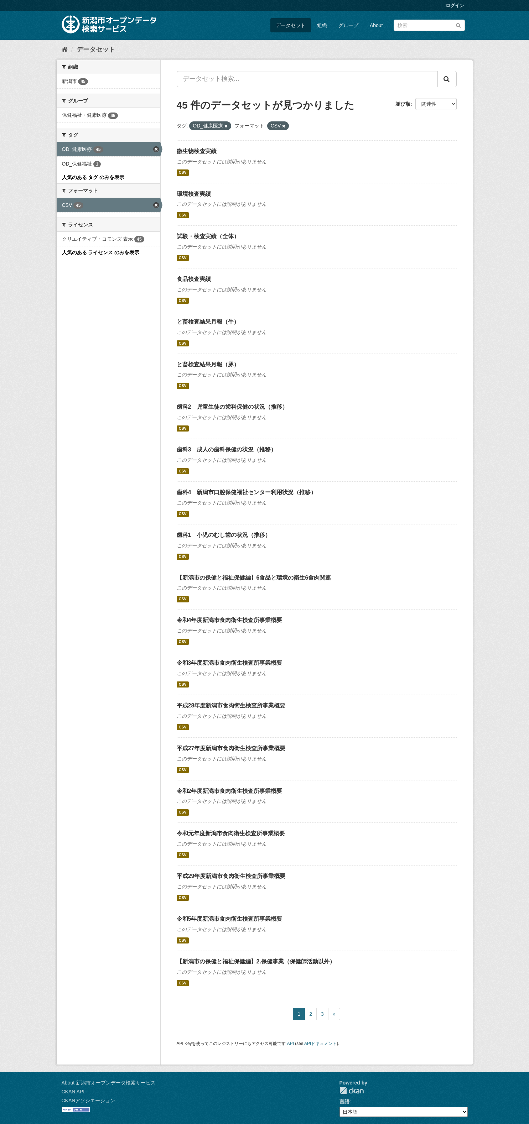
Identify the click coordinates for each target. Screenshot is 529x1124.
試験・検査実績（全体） (208, 236)
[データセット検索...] (307, 79)
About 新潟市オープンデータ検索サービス (109, 1083)
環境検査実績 (194, 194)
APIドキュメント (320, 1043)
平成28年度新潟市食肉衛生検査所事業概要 (231, 705)
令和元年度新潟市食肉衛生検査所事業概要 (231, 833)
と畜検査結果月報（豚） (208, 364)
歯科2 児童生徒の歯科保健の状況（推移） (232, 407)
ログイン (455, 5)
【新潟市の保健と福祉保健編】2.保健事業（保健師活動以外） (256, 961)
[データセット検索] (429, 25)
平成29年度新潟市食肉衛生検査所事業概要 (231, 876)
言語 (344, 1101)
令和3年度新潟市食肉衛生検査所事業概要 (229, 663)
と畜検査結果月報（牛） (208, 322)
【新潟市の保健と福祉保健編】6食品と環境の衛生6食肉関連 (254, 578)
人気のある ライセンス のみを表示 (101, 252)
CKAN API (73, 1091)
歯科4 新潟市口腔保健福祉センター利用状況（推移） (247, 492)
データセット (291, 25)
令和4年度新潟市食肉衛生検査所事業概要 (229, 620)
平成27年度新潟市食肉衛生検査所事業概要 (231, 748)
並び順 (402, 104)
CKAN (351, 1090)
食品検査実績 (194, 279)
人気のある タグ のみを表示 (93, 177)
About (376, 25)
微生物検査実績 (197, 151)
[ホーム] (65, 49)
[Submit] (458, 25)
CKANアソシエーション (88, 1100)
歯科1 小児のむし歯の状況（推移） (224, 535)
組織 (322, 25)
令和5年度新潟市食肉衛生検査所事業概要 (229, 919)
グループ (348, 25)
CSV (183, 173)
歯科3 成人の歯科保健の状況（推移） (227, 449)
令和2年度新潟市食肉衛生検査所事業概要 (229, 791)
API (290, 1043)
